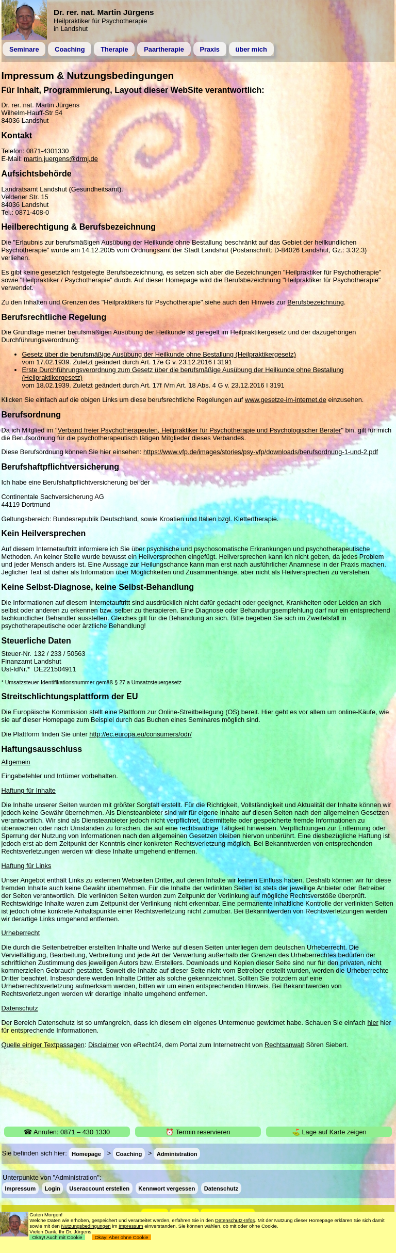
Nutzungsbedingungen (86, 1226)
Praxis (209, 49)
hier (372, 1022)
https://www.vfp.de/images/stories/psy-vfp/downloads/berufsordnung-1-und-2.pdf (260, 452)
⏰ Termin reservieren (198, 1132)
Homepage (86, 1153)
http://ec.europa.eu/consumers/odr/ (140, 734)
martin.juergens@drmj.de (61, 159)
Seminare (24, 49)
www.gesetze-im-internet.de (285, 400)
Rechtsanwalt (284, 1045)
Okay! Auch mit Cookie (57, 1237)
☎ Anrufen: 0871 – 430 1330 (67, 1132)
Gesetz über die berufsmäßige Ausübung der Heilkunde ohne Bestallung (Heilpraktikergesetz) (159, 354)
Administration (177, 1153)
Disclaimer (103, 1045)
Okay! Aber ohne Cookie (121, 1237)
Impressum (20, 1188)
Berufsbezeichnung (315, 302)
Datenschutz (221, 1188)
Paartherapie (164, 49)
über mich (251, 49)
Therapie (114, 49)
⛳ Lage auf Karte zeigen (329, 1132)
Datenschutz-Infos (235, 1220)
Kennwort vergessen (166, 1188)
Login (52, 1188)
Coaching (70, 49)
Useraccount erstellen (99, 1188)
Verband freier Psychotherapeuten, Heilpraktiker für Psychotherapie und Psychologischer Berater (199, 430)
